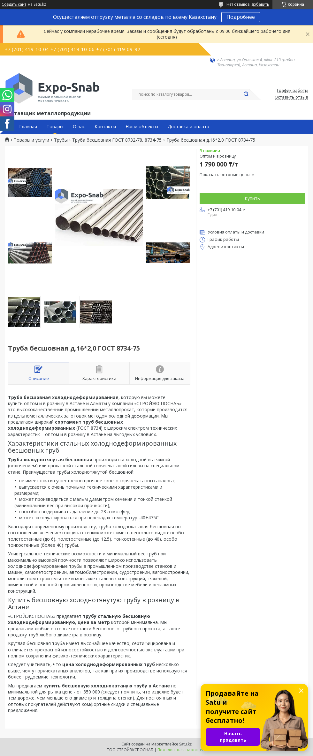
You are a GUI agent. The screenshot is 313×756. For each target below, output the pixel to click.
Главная (28, 126)
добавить (260, 4)
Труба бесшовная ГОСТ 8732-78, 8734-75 (117, 140)
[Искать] (246, 94)
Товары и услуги (31, 140)
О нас (79, 126)
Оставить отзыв (291, 97)
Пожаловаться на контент (181, 749)
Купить (252, 198)
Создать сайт (14, 4)
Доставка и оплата (188, 126)
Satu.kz (185, 744)
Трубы (61, 140)
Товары (55, 126)
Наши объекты (142, 126)
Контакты (105, 126)
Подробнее (240, 16)
